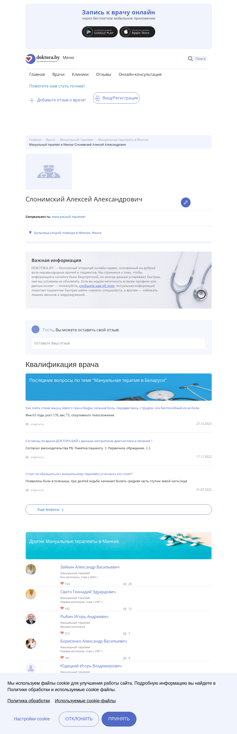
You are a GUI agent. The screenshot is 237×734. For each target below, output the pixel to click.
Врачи (58, 74)
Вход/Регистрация (116, 98)
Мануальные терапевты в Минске (82, 541)
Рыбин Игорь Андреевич (84, 616)
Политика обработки (28, 700)
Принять (119, 718)
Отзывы (103, 74)
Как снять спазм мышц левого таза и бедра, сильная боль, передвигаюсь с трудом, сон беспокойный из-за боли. (113, 408)
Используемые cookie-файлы (85, 700)
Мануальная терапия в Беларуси (129, 380)
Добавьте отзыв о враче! (57, 100)
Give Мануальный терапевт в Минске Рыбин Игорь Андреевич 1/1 (62, 633)
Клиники (80, 74)
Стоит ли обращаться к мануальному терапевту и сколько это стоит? (79, 474)
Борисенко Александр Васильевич (93, 641)
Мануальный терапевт (69, 217)
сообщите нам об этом (96, 286)
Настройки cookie (32, 718)
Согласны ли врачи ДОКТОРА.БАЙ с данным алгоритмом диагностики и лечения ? (89, 441)
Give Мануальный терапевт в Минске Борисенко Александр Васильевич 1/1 (62, 658)
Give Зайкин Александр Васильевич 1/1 (62, 584)
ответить (37, 424)
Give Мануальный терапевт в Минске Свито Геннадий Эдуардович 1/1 (62, 608)
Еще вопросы (52, 509)
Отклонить (79, 718)
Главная (37, 74)
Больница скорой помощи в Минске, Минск (68, 233)
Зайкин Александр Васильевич (90, 567)
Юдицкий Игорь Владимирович (91, 666)
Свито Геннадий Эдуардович (88, 591)
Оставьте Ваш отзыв (119, 343)
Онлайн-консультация (140, 74)
